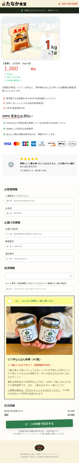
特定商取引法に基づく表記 (30, 454)
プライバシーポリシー (31, 434)
